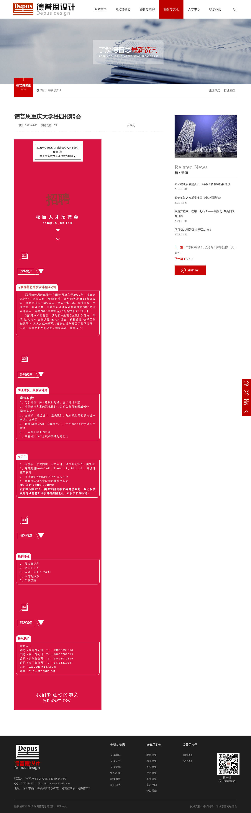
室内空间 (151, 784)
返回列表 (193, 270)
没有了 (189, 259)
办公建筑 (151, 767)
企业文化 (115, 767)
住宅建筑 (151, 773)
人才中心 (194, 9)
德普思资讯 (171, 9)
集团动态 (214, 90)
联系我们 (215, 9)
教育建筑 (151, 755)
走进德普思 (123, 9)
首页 (43, 90)
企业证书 (115, 761)
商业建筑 (151, 761)
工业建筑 (151, 779)
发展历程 (115, 779)
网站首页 (100, 9)
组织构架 (115, 773)
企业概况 (115, 755)
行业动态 (229, 90)
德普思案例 (147, 9)
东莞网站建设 (229, 806)
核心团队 (115, 784)
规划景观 (151, 790)
